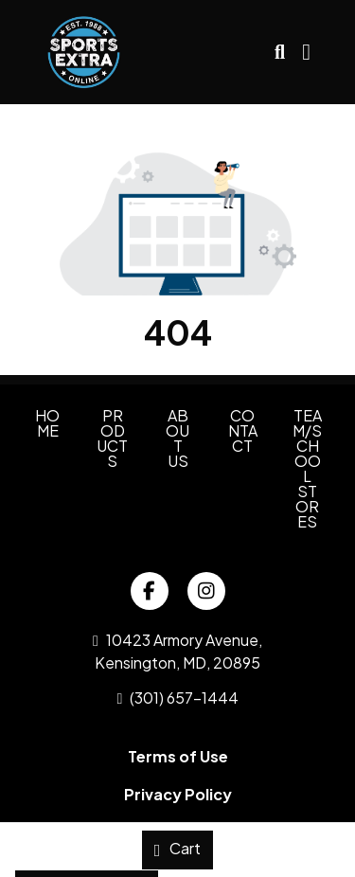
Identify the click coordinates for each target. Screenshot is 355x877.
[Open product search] (279, 52)
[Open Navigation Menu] (306, 52)
